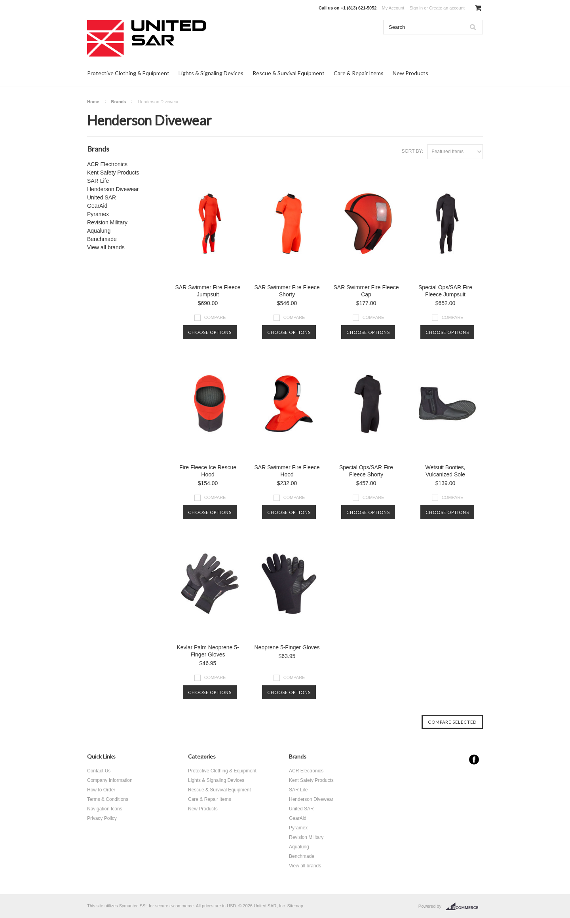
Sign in (416, 8)
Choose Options (210, 332)
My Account (393, 8)
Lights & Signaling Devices (211, 73)
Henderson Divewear (113, 189)
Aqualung (98, 231)
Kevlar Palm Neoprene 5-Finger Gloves (208, 651)
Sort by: (412, 151)
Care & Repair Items (359, 73)
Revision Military (107, 222)
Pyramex (98, 214)
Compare (215, 317)
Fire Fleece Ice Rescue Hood (207, 471)
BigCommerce (464, 906)
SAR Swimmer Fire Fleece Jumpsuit (208, 291)
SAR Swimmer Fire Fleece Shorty (287, 291)
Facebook (474, 759)
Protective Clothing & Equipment (128, 73)
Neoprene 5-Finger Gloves (287, 647)
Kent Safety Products (113, 172)
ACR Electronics (107, 164)
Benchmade (102, 239)
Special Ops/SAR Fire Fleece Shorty (366, 471)
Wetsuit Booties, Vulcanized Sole (446, 471)
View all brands (106, 247)
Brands (118, 101)
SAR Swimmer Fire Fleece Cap (366, 291)
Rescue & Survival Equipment (289, 73)
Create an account (447, 8)
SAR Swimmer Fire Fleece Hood (287, 471)
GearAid (97, 206)
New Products (410, 73)
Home (93, 101)
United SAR (101, 197)
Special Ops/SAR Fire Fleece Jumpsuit (445, 291)
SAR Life (98, 181)
